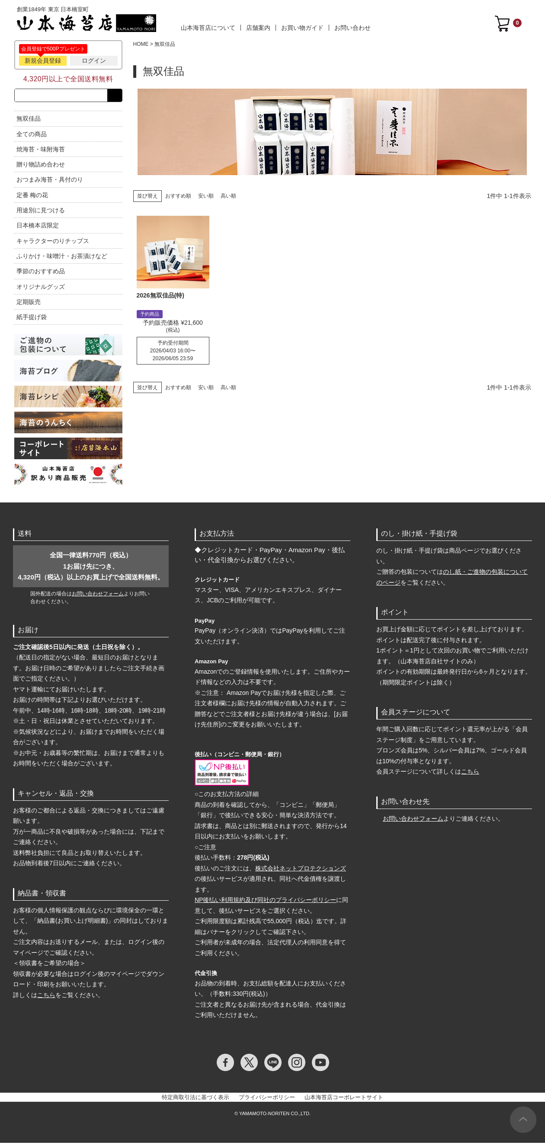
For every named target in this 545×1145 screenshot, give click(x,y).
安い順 (206, 196)
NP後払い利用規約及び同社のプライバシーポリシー (265, 902)
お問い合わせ (352, 27)
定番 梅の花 (32, 196)
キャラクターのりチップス (52, 242)
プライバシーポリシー (267, 1099)
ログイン (94, 60)
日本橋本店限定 (37, 227)
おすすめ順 (178, 196)
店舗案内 (258, 27)
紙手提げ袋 (31, 318)
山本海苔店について (208, 27)
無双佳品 (28, 120)
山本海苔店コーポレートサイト (344, 1099)
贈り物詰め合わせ (40, 166)
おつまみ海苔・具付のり (49, 181)
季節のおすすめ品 (40, 272)
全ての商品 (31, 135)
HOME (141, 44)
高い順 (228, 196)
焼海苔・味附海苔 (40, 150)
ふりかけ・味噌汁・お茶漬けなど (61, 257)
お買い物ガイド (302, 27)
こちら (46, 996)
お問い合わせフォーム (98, 595)
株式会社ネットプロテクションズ (300, 870)
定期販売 (28, 303)
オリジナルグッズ (40, 288)
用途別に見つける (40, 211)
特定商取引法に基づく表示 (195, 1099)
